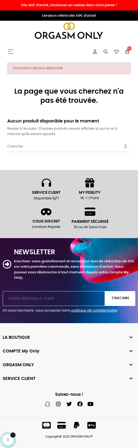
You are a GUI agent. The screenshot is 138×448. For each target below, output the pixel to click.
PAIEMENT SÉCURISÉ (90, 222)
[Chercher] (69, 146)
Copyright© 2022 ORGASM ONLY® (69, 436)
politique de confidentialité (94, 310)
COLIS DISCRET (46, 221)
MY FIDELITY (89, 193)
